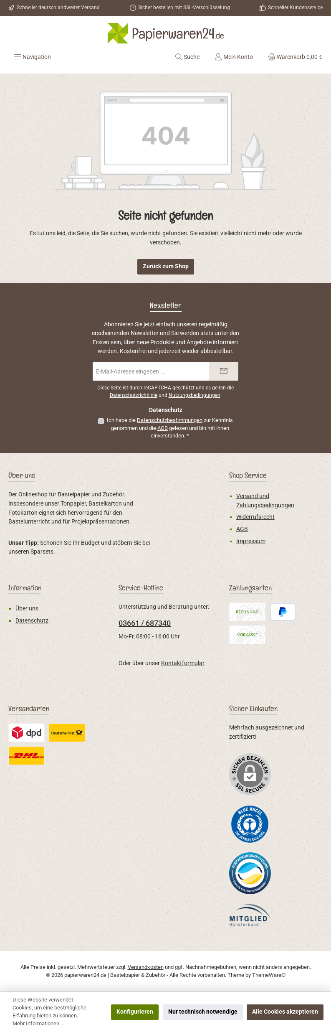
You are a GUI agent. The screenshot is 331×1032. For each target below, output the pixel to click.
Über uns (26, 608)
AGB (162, 428)
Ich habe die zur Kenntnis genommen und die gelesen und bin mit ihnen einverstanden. (170, 428)
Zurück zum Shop (166, 266)
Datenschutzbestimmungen (169, 420)
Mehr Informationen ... (38, 1023)
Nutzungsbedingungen (194, 395)
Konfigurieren (134, 1011)
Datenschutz (31, 620)
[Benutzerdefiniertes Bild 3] (250, 915)
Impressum (250, 541)
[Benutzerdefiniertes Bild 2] (250, 873)
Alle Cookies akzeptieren (285, 1011)
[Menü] (32, 56)
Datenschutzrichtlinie (133, 395)
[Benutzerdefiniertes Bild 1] (250, 823)
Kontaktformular (182, 663)
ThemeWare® (269, 975)
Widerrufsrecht (255, 517)
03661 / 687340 (145, 623)
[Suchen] (187, 56)
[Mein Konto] (233, 56)
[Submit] (223, 371)
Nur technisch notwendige (203, 1011)
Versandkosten (146, 967)
